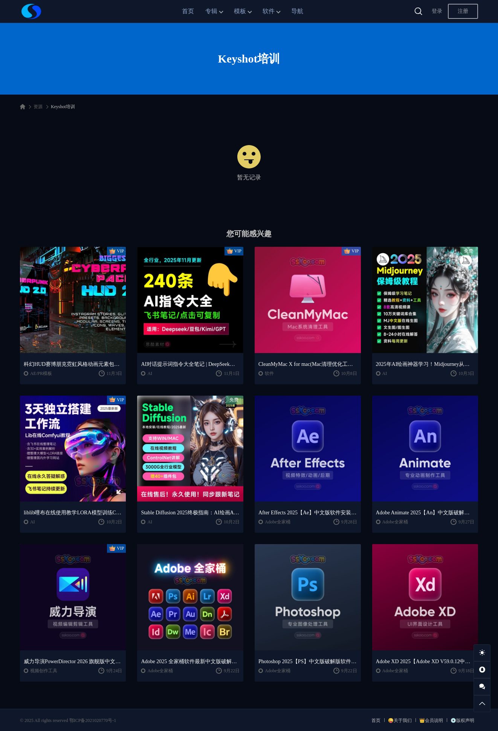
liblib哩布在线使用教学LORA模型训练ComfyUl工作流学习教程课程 (73, 512)
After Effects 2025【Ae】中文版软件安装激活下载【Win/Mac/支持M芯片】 (307, 512)
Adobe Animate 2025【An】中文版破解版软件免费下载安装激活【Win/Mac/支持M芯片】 (425, 512)
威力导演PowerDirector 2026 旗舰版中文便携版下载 (73, 661)
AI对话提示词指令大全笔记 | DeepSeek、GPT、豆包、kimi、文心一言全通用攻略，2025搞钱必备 (190, 364)
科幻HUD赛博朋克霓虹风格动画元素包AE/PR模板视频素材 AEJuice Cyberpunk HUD (73, 364)
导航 (297, 11)
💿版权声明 (462, 720)
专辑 (211, 11)
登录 (437, 11)
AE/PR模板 (41, 373)
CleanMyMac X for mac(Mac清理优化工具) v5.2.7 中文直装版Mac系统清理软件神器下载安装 (307, 364)
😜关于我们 (400, 720)
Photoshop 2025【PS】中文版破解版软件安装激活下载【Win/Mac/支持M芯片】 (307, 661)
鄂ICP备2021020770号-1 (92, 720)
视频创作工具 (43, 670)
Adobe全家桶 (277, 522)
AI (149, 373)
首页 (188, 11)
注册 (463, 11)
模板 (240, 11)
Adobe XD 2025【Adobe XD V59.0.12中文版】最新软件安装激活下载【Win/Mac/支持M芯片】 (425, 661)
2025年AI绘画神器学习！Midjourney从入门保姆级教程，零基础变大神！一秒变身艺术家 (425, 364)
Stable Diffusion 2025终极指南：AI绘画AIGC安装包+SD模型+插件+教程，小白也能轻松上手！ (190, 512)
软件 (269, 11)
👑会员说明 (431, 720)
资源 (38, 106)
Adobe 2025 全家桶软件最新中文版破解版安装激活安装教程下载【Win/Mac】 (190, 661)
